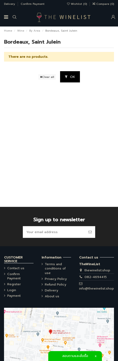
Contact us (15, 268)
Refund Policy (55, 284)
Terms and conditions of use (55, 268)
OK (70, 76)
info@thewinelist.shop (96, 288)
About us (52, 296)
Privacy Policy (56, 279)
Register (14, 284)
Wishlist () (77, 4)
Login (11, 290)
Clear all (47, 77)
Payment (14, 296)
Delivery (10, 4)
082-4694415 (95, 277)
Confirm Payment (33, 4)
